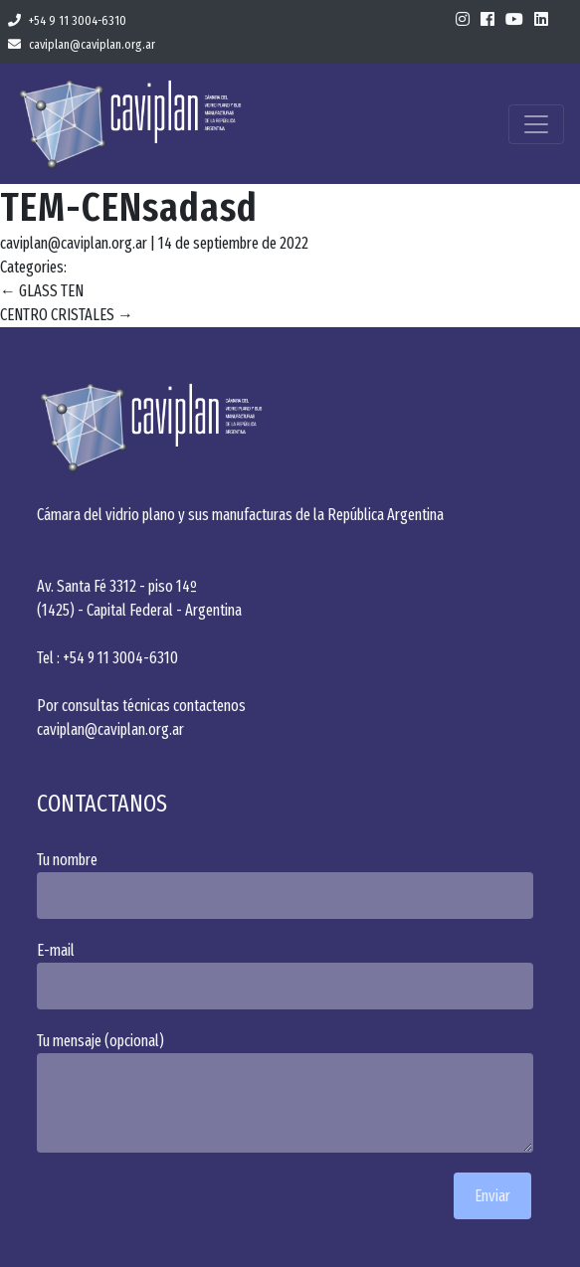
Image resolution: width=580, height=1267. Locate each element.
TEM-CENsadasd (129, 208)
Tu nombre (290, 884)
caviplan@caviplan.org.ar (81, 44)
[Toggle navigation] (536, 124)
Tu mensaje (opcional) (290, 1092)
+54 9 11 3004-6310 (67, 20)
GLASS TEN (42, 290)
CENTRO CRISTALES (66, 314)
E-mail (290, 975)
